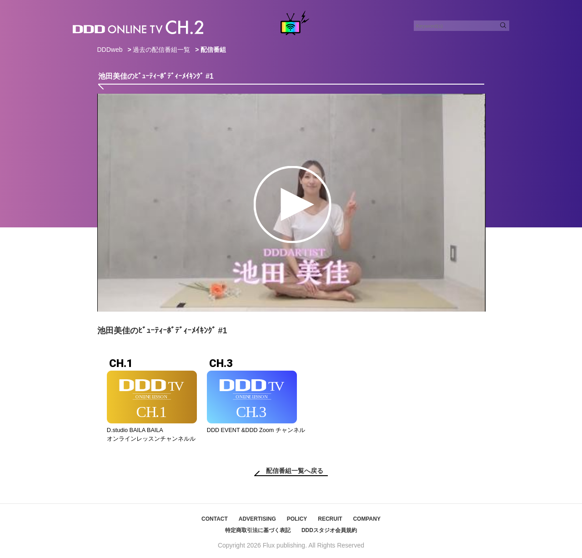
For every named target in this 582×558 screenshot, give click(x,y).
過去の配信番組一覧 (161, 49)
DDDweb (110, 49)
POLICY (297, 519)
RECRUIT (330, 519)
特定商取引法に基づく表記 (258, 530)
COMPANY (366, 519)
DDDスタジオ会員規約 (329, 530)
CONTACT (214, 519)
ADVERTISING (257, 519)
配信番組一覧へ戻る (294, 470)
